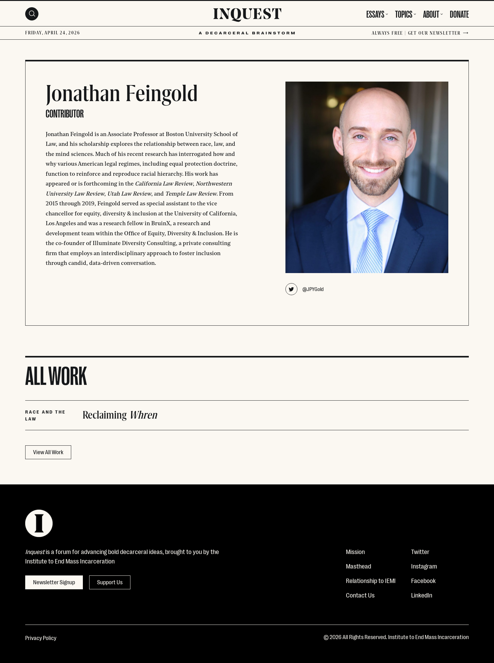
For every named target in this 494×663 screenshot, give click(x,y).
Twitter (420, 551)
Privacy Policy (40, 637)
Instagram (424, 565)
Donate (459, 13)
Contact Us (360, 594)
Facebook (423, 580)
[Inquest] (247, 16)
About (431, 13)
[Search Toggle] (31, 13)
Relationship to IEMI (371, 580)
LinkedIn (421, 594)
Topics (403, 13)
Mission (355, 551)
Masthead (358, 565)
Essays (375, 13)
